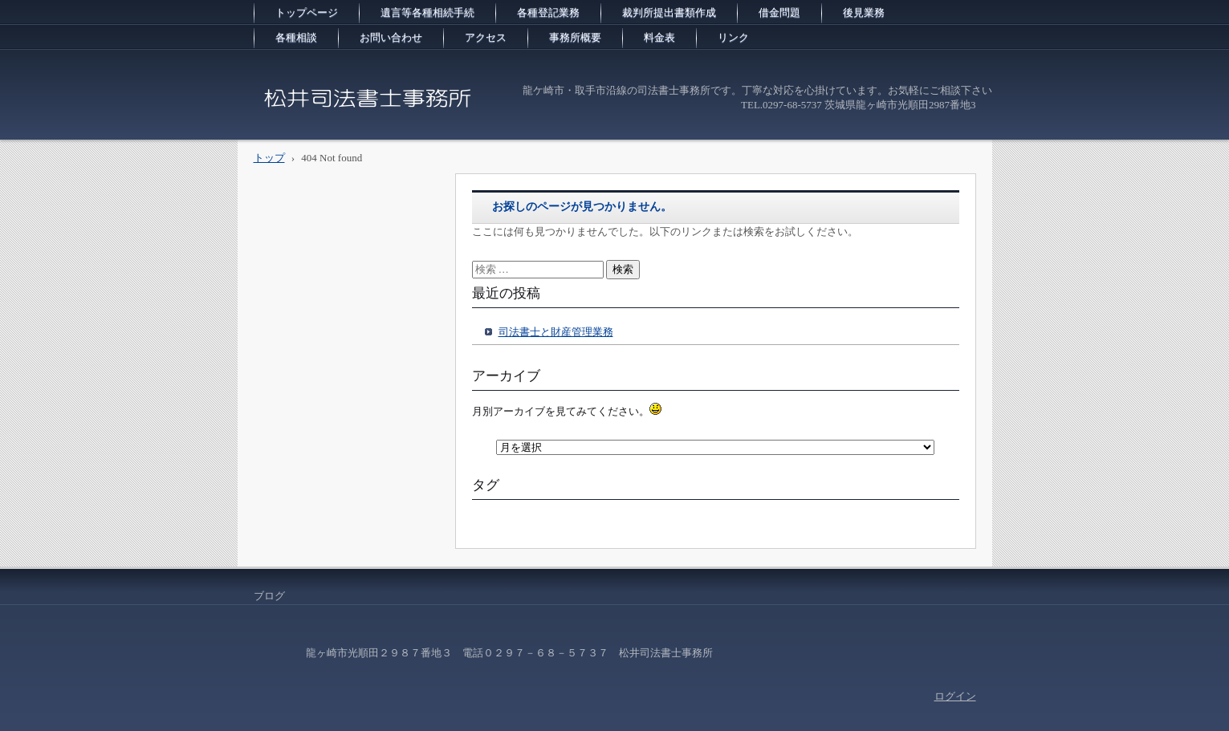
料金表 (659, 37)
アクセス (486, 37)
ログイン (955, 696)
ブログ (269, 596)
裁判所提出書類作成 (669, 12)
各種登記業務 (548, 12)
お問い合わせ (391, 37)
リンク (733, 37)
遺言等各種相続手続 (427, 12)
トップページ (306, 12)
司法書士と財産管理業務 (556, 332)
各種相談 (296, 37)
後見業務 (864, 12)
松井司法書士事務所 (322, 124)
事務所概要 (575, 37)
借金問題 (779, 12)
